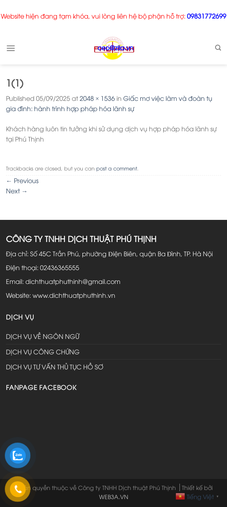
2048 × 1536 (97, 98)
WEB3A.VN (113, 496)
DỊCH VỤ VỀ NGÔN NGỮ (42, 336)
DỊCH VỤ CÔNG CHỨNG (43, 351)
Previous (22, 180)
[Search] (218, 47)
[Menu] (10, 48)
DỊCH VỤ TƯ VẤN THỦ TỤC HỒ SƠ (54, 366)
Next (17, 190)
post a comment (116, 168)
